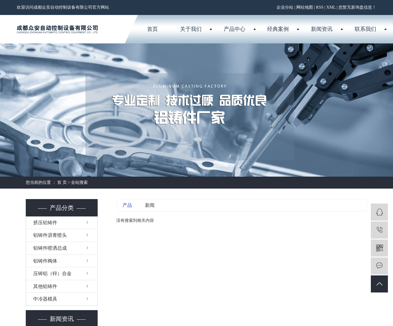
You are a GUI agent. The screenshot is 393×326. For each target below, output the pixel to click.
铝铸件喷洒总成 (50, 248)
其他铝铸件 (45, 286)
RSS (320, 7)
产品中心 (234, 29)
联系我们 (365, 29)
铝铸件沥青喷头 (50, 235)
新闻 (150, 205)
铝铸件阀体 (45, 260)
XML (331, 7)
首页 (152, 29)
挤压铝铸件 (45, 222)
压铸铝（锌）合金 (52, 273)
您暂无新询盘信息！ (357, 7)
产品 (127, 205)
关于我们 (191, 29)
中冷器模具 (45, 298)
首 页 (62, 182)
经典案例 (278, 29)
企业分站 (284, 7)
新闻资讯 (321, 29)
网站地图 (304, 7)
